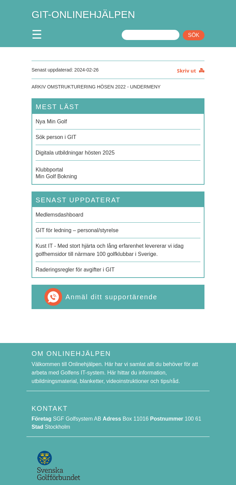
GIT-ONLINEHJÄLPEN (83, 14)
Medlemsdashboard (59, 215)
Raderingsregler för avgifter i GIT (75, 269)
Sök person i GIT (56, 137)
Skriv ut (186, 70)
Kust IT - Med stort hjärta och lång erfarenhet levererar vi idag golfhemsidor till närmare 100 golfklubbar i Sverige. (109, 250)
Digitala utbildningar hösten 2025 (75, 153)
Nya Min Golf (51, 121)
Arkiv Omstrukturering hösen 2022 (79, 86)
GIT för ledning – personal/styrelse (77, 230)
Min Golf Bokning (118, 172)
